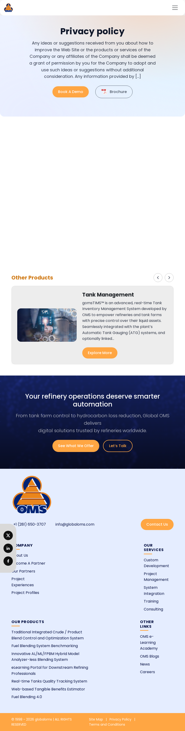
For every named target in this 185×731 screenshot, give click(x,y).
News (145, 664)
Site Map (96, 719)
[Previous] (158, 277)
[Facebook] (8, 561)
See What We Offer (76, 445)
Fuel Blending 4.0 (26, 697)
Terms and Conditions (107, 724)
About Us (19, 555)
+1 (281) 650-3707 (29, 524)
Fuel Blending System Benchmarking (44, 645)
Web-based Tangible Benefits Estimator (48, 689)
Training (151, 601)
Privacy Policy (120, 719)
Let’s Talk (118, 445)
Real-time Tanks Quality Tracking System (49, 681)
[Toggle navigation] (175, 7)
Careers (147, 672)
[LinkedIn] (8, 535)
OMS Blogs (149, 656)
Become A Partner (28, 563)
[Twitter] (8, 548)
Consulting (153, 609)
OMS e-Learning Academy (149, 642)
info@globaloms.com (74, 524)
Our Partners (23, 571)
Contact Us (157, 524)
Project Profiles (25, 592)
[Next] (169, 277)
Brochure (114, 92)
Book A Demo (70, 91)
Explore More (100, 352)
